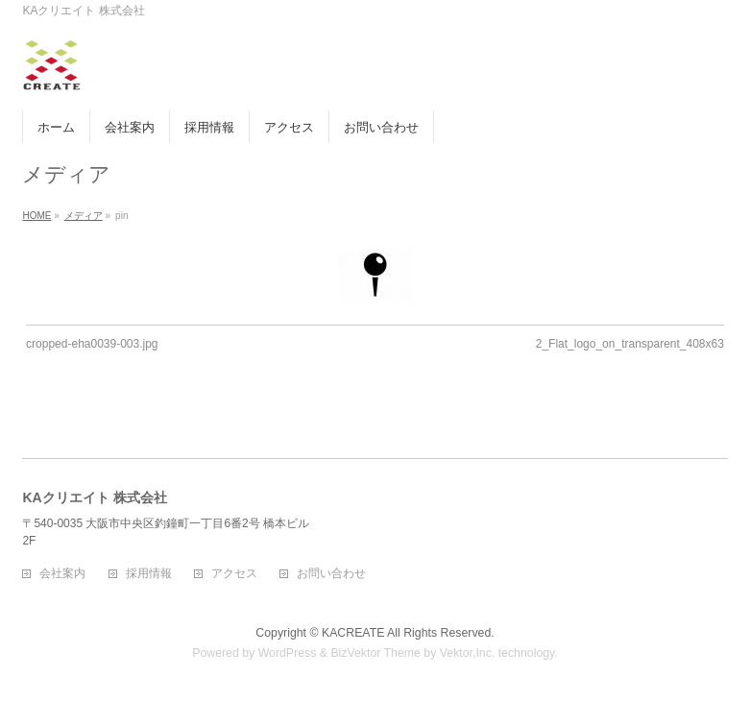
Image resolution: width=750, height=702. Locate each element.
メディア (83, 215)
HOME (36, 215)
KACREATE (353, 633)
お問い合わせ (331, 574)
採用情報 (149, 574)
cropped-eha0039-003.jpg (91, 344)
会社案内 (62, 574)
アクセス (234, 574)
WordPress (287, 653)
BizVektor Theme (375, 653)
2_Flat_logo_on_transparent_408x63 (630, 344)
